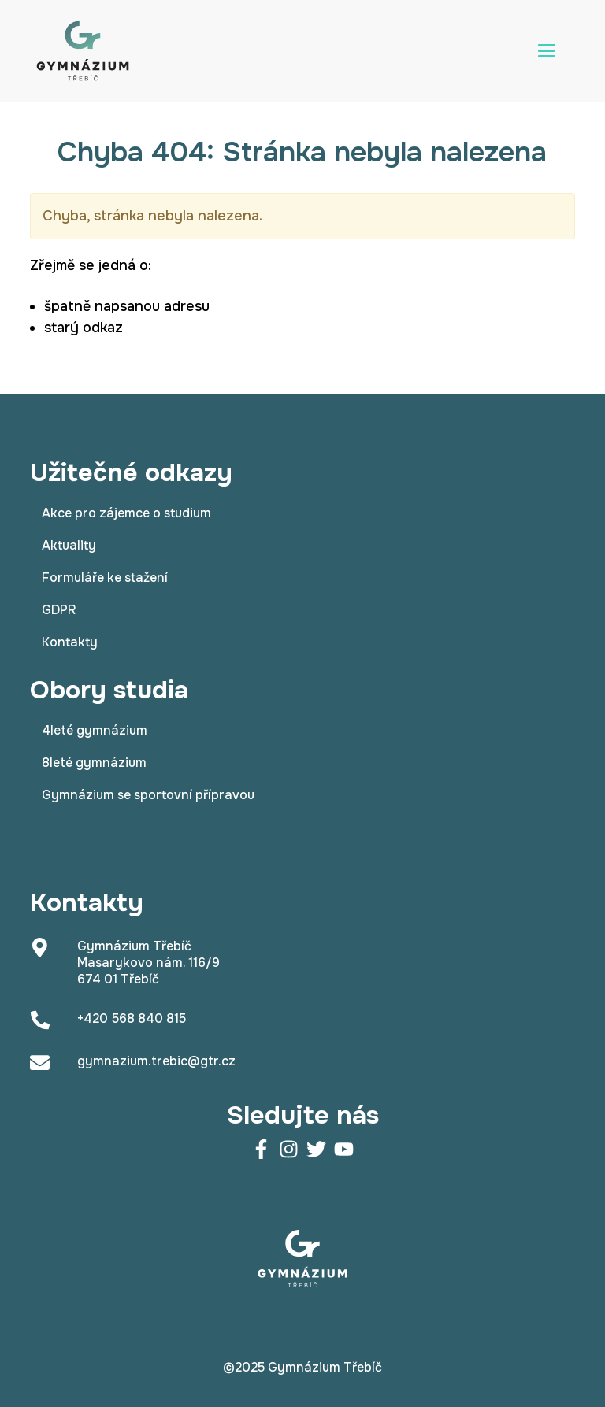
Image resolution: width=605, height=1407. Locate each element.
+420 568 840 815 (131, 1018)
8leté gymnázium (94, 762)
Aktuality (69, 545)
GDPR (59, 610)
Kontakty (70, 642)
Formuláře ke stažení (105, 577)
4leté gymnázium (94, 730)
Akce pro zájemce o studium (126, 513)
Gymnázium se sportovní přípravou (148, 795)
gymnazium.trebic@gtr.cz (156, 1061)
